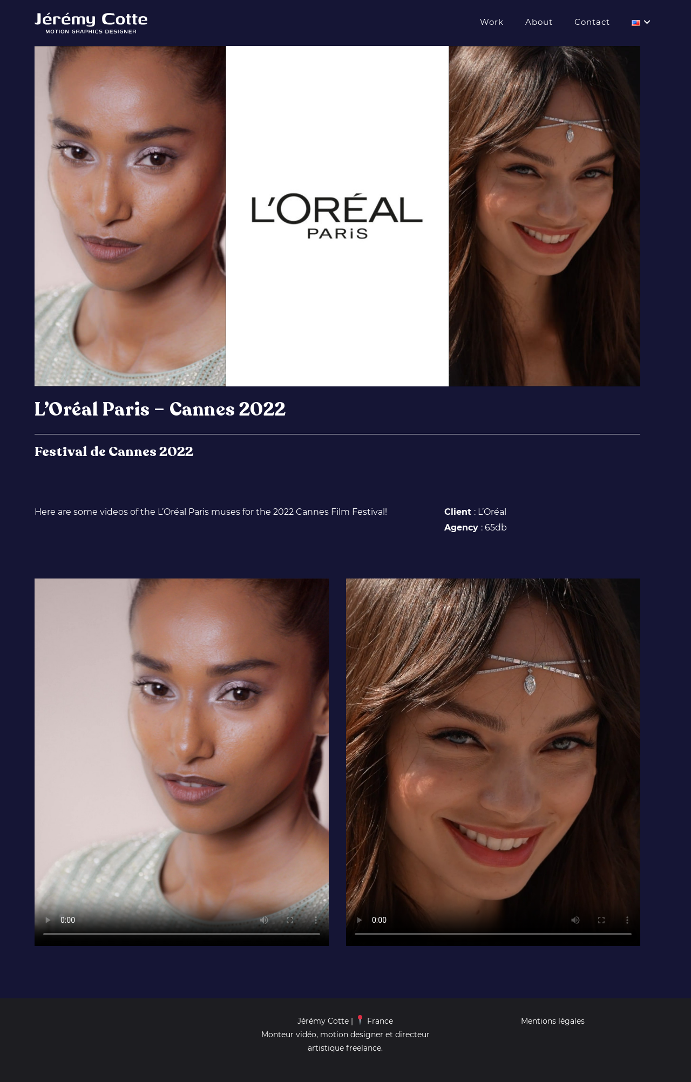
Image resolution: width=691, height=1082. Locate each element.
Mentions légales (553, 1021)
